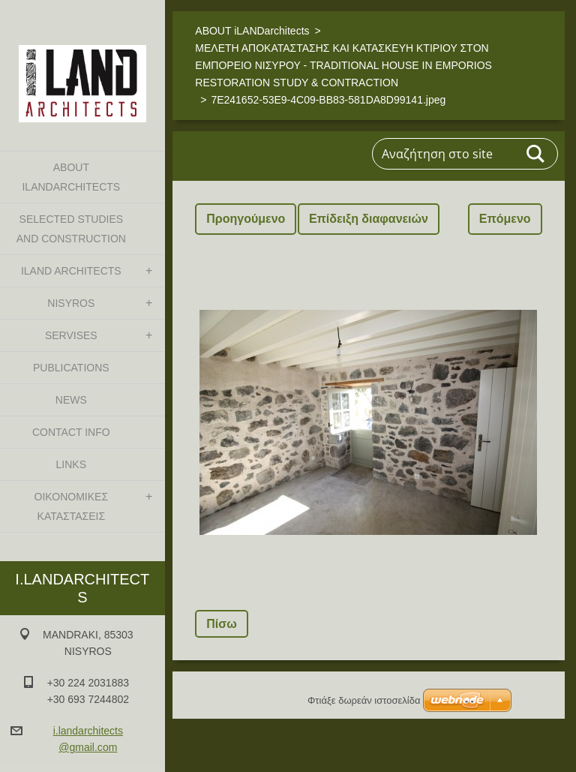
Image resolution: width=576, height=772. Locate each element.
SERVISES (71, 335)
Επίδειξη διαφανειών (368, 218)
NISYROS (70, 303)
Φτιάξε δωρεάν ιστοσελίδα (364, 700)
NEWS (71, 400)
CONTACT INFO (71, 432)
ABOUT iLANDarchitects (71, 177)
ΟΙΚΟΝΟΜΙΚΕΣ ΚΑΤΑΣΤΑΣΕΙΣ (71, 506)
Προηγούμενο (245, 218)
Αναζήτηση (536, 154)
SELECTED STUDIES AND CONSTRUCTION (71, 229)
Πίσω (221, 623)
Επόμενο (505, 218)
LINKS (71, 464)
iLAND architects (71, 271)
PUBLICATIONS (71, 368)
